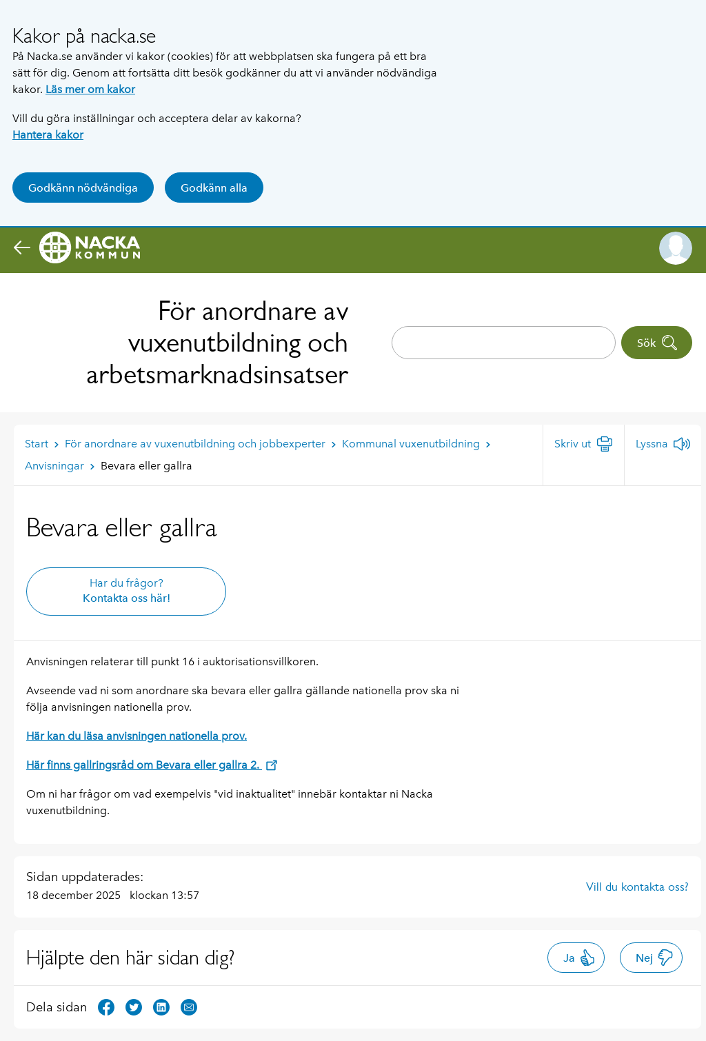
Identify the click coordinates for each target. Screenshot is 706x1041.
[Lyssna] (663, 444)
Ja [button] (579, 957)
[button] (675, 248)
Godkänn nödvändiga (83, 187)
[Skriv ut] (583, 444)
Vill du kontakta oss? (637, 886)
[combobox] (504, 342)
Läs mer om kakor (90, 89)
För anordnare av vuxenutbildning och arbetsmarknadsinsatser (217, 342)
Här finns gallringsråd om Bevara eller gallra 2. (151, 764)
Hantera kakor (47, 134)
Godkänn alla (214, 187)
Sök (657, 342)
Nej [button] (655, 957)
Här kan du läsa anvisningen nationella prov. (136, 735)
